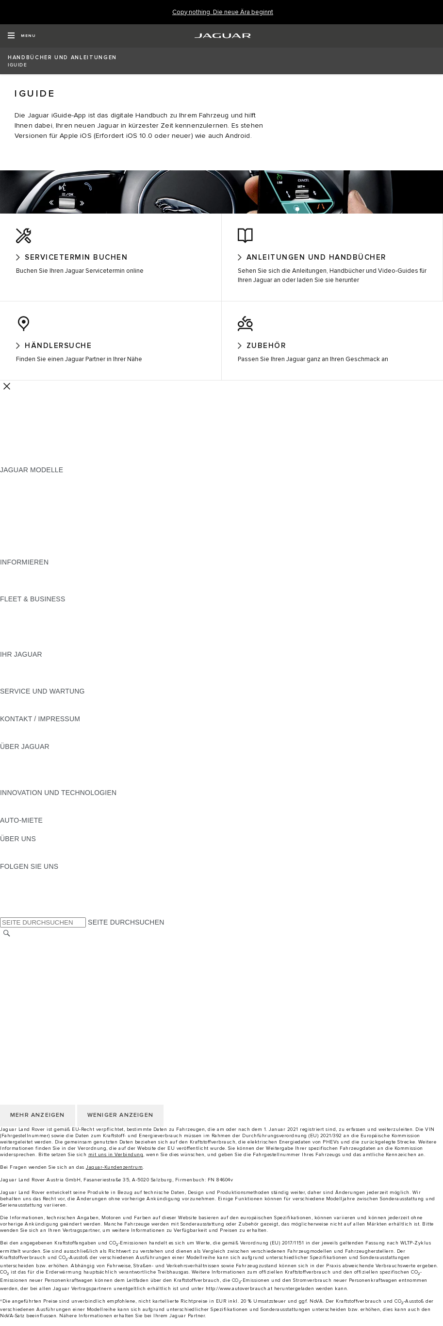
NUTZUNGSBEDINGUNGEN (45, 980)
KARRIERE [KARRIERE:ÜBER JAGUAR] (17, 774)
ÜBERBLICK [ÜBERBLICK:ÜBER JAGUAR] (19, 765)
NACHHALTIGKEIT (30, 866)
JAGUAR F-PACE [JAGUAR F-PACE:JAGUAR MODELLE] (27, 488)
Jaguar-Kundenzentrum (114, 1176)
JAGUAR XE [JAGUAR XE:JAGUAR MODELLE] (19, 525)
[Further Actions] (7, 395)
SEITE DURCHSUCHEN (126, 931)
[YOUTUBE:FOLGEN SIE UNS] (20, 903)
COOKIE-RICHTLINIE (34, 998)
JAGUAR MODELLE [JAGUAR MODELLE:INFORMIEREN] (31, 580)
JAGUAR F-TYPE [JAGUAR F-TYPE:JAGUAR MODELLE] (27, 516)
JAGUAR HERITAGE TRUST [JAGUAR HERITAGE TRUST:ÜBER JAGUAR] (45, 792)
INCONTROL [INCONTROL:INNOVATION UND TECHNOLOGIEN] (20, 820)
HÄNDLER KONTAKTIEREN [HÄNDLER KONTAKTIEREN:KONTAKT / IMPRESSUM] (44, 746)
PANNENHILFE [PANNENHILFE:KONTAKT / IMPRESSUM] (24, 737)
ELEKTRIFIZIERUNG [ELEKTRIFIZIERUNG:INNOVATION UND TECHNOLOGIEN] (33, 811)
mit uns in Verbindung (116, 1163)
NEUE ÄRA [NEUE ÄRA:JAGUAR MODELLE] (17, 562)
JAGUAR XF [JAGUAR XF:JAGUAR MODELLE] (19, 534)
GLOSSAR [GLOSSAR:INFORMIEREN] (16, 590)
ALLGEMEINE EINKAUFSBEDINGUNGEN (66, 1007)
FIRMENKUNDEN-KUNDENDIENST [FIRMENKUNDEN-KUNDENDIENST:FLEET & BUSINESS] (56, 645)
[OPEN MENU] (21, 36)
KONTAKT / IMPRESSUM (40, 961)
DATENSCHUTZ (25, 989)
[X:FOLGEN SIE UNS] (7, 922)
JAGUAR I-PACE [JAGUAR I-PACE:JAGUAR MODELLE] (26, 507)
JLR (6, 857)
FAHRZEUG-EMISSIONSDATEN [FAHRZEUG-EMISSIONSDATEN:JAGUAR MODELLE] (51, 553)
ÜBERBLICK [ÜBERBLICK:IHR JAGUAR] (19, 673)
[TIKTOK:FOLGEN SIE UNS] (16, 894)
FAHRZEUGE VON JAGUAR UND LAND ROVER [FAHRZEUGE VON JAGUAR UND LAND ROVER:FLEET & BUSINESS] (77, 626)
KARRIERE (17, 971)
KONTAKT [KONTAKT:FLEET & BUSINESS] (16, 654)
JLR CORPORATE (29, 1017)
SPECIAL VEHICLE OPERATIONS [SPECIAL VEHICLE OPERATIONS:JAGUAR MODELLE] (54, 543)
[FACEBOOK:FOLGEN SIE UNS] (23, 912)
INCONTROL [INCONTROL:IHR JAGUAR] (20, 682)
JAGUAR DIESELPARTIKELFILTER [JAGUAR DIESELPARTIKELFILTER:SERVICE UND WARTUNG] (55, 719)
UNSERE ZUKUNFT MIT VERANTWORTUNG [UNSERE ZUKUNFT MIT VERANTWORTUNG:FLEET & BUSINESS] (72, 636)
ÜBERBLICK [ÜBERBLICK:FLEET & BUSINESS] (19, 617)
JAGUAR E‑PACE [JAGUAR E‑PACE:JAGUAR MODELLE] (27, 497)
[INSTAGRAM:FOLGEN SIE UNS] (24, 885)
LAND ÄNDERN (25, 952)
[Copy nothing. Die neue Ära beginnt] (222, 12)
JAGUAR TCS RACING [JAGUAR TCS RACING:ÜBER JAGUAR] (36, 783)
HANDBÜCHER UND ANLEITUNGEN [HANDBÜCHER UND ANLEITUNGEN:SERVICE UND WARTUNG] (58, 709)
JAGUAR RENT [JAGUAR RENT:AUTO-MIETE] (24, 839)
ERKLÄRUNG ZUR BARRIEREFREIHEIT (64, 1026)
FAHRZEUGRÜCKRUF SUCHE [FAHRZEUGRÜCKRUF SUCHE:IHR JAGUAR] (49, 691)
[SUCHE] (7, 942)
